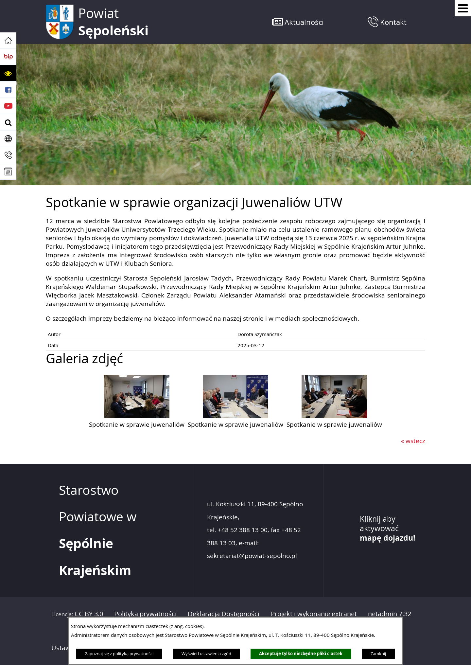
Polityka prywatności (145, 613)
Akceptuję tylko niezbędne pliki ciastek (300, 653)
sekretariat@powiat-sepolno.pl (252, 556)
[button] (8, 73)
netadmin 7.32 (389, 613)
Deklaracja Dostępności (223, 613)
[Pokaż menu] (463, 8)
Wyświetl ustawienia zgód (206, 653)
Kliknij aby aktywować (387, 528)
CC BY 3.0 (89, 613)
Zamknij (378, 653)
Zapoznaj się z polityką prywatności (119, 653)
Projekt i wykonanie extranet (314, 613)
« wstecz (413, 441)
